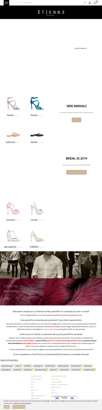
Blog (32, 393)
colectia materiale (49, 329)
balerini (64, 341)
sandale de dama (76, 341)
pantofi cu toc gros (63, 366)
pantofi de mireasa (54, 341)
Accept (6, 407)
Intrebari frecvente (36, 379)
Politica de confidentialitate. (22, 403)
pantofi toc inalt (76, 370)
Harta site (54, 393)
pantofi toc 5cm (64, 370)
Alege (8, 299)
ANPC (52, 390)
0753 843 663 (27, 3)
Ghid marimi (55, 379)
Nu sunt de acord (19, 407)
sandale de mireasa (89, 370)
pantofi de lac (87, 366)
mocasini (18, 366)
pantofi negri (17, 370)
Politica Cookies (55, 387)
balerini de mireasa (7, 366)
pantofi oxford (28, 370)
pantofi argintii (38, 366)
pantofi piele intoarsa (41, 370)
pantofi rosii (53, 370)
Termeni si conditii (56, 382)
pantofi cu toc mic (76, 366)
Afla (7, 271)
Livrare (33, 382)
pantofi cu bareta (50, 366)
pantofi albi (27, 366)
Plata (32, 387)
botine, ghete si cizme (29, 343)
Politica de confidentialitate (59, 384)
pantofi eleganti (6, 370)
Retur (32, 384)
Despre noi (34, 390)
